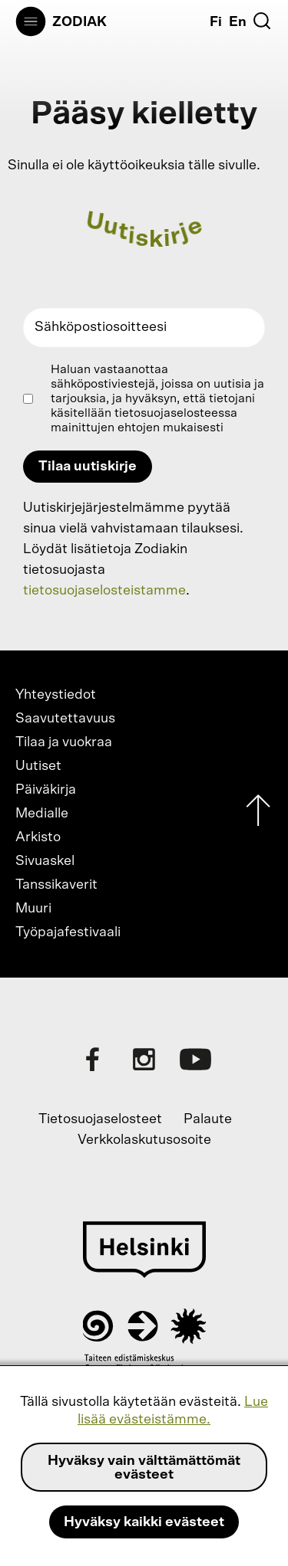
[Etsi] (261, 20)
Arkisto (38, 837)
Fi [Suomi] (216, 22)
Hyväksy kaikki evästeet (144, 1522)
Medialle (41, 814)
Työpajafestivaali (68, 932)
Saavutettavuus (65, 719)
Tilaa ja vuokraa (63, 742)
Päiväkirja (45, 790)
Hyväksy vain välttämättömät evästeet (144, 1468)
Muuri (33, 909)
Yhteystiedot (55, 695)
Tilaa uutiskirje (87, 466)
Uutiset (38, 766)
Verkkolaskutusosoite (144, 1140)
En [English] (238, 22)
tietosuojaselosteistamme (104, 591)
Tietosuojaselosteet (100, 1119)
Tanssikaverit (56, 885)
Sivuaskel (44, 861)
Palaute (208, 1119)
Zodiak (79, 22)
